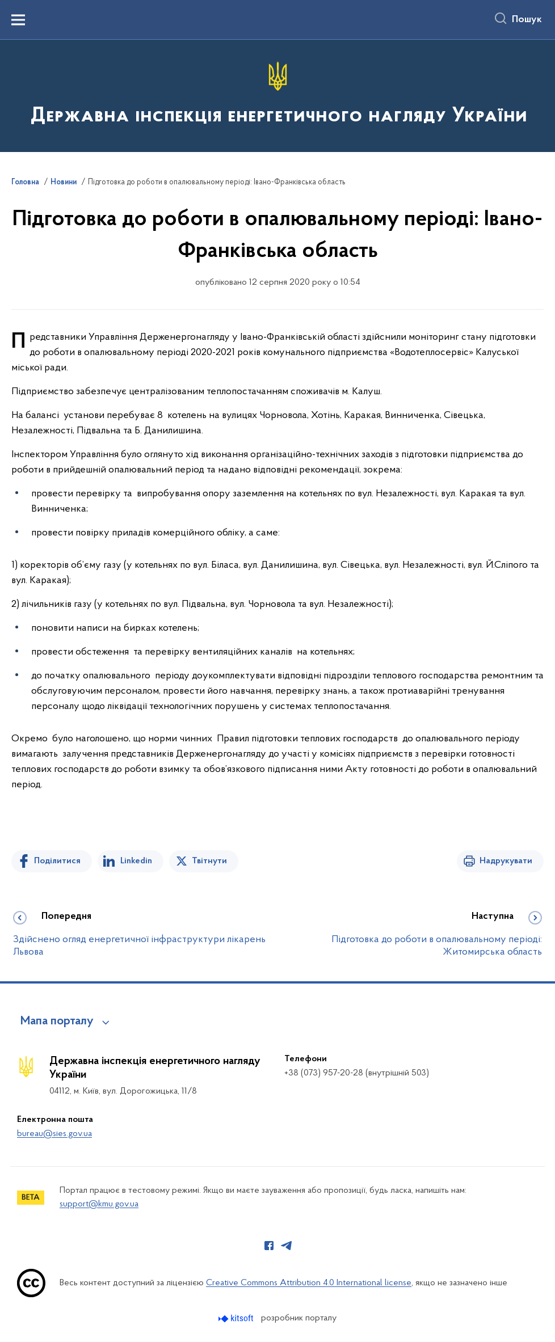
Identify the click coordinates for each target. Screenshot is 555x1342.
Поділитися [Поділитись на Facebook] (57, 861)
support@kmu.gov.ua (99, 1204)
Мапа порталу (57, 1021)
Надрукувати (506, 861)
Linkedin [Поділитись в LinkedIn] (136, 861)
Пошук (527, 20)
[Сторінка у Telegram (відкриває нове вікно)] (286, 1245)
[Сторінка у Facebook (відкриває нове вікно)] (269, 1245)
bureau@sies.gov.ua (54, 1133)
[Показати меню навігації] (18, 19)
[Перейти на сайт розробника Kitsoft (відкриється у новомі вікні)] (236, 1318)
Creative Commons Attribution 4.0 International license (308, 1283)
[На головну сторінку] (278, 95)
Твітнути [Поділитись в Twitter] (209, 861)
